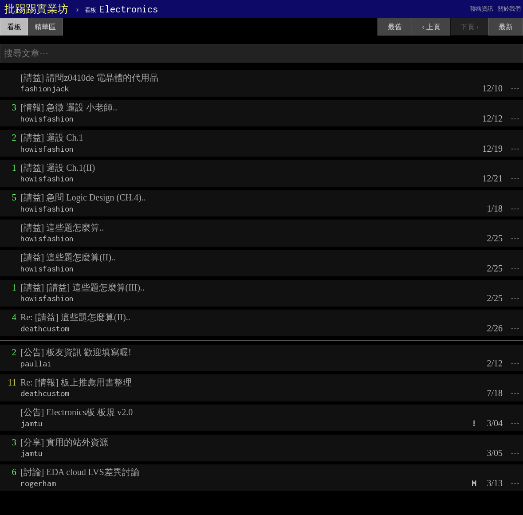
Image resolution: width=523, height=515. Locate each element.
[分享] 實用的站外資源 (64, 442)
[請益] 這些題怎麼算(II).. (68, 257)
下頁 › (469, 27)
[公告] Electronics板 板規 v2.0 (76, 412)
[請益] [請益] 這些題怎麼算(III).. (82, 287)
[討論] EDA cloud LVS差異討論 (80, 472)
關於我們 (509, 9)
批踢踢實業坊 (36, 9)
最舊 (395, 27)
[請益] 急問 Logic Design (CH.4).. (83, 197)
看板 (14, 27)
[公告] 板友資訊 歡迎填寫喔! (75, 352)
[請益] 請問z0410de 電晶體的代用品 (89, 78)
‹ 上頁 (431, 27)
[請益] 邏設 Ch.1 (51, 137)
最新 (506, 27)
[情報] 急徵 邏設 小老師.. (68, 107)
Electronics (121, 9)
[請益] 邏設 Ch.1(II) (57, 168)
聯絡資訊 (481, 9)
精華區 (45, 27)
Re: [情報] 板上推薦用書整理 (76, 382)
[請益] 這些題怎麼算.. (62, 227)
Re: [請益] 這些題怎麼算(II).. (75, 317)
